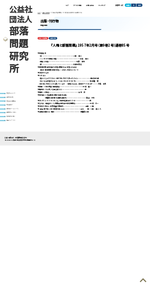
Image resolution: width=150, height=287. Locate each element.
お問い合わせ (85, 5)
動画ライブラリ (12, 125)
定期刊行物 (54, 40)
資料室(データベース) (15, 112)
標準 (128, 5)
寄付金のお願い (12, 121)
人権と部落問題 (43, 40)
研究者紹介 (11, 107)
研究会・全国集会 (13, 103)
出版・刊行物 (11, 98)
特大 (139, 5)
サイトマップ (100, 5)
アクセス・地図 (67, 5)
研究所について (12, 93)
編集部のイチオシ (13, 116)
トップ (54, 5)
